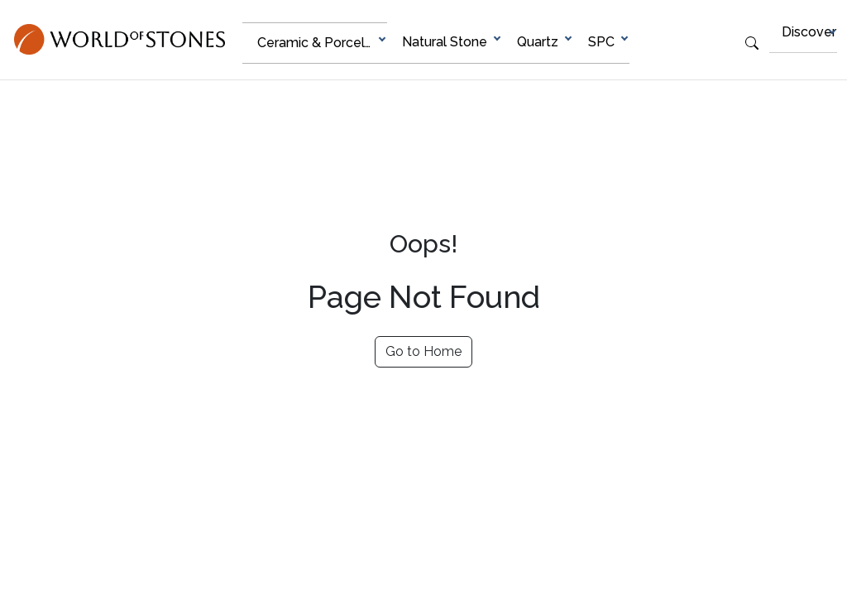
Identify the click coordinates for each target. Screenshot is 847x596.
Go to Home (423, 351)
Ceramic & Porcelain (319, 42)
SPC (601, 42)
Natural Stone (444, 42)
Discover (809, 32)
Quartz (537, 42)
